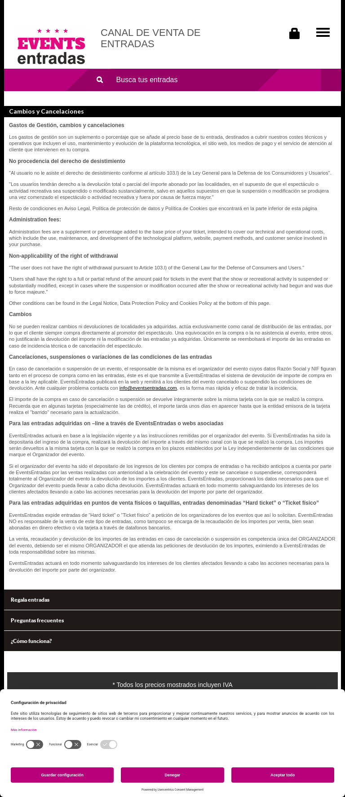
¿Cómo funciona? (31, 641)
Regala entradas (30, 599)
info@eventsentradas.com (148, 388)
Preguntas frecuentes (37, 620)
